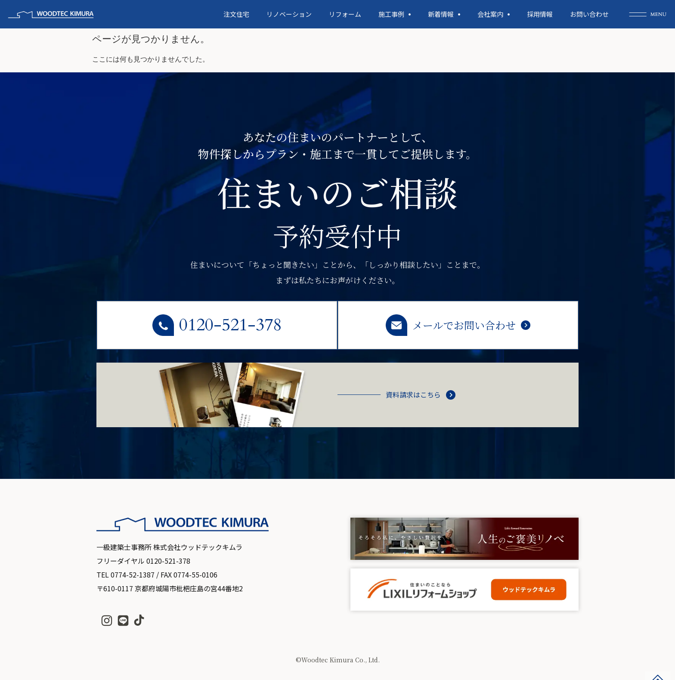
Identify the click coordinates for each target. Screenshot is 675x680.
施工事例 (394, 14)
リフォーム (345, 14)
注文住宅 (236, 14)
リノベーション (289, 14)
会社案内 (493, 14)
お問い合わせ (589, 14)
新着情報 (444, 14)
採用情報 (540, 14)
